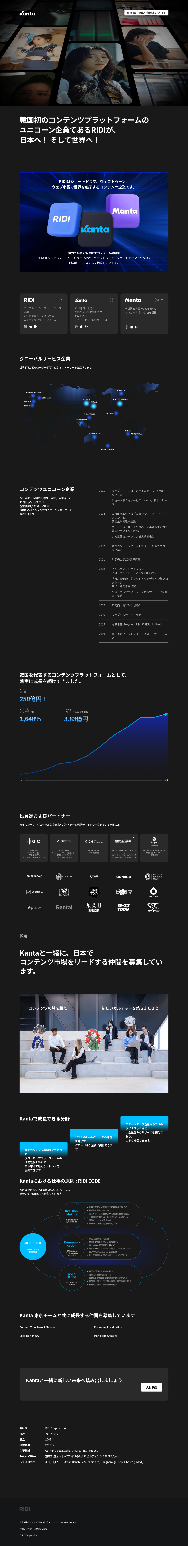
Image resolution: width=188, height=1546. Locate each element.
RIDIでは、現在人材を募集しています (146, 12)
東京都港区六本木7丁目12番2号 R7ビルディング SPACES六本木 (82, 1456)
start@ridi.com (40, 1528)
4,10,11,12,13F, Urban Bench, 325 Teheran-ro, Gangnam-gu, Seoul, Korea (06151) (94, 1462)
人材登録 (151, 1387)
